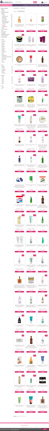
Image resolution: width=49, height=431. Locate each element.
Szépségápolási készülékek (5, 34)
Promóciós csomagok (4, 35)
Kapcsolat (46, 5)
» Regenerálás (3, 70)
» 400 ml (2, 83)
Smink (2, 30)
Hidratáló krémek (4, 26)
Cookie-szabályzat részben (15, 429)
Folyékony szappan (5, 16)
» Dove (2, 60)
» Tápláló (2, 67)
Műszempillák (3, 33)
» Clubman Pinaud (4, 55)
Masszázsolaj (4, 17)
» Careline (2, 54)
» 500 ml (2, 80)
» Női (2, 88)
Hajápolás (2, 9)
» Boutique (2, 50)
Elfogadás (44, 429)
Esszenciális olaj (4, 18)
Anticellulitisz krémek (5, 22)
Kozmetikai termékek (4, 8)
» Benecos (2, 47)
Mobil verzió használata (24, 425)
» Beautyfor (3, 46)
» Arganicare (3, 43)
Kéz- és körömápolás (4, 29)
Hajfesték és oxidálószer (4, 12)
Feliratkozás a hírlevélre (33, 5)
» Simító (2, 71)
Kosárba (19, 31)
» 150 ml (2, 79)
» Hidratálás (3, 66)
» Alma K (2, 42)
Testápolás (3, 13)
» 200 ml (2, 76)
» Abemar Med (3, 41)
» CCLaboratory (3, 51)
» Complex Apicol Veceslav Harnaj (6, 56)
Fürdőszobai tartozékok (5, 21)
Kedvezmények (26, 5)
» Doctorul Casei (3, 59)
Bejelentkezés (41, 5)
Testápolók (3, 25)
